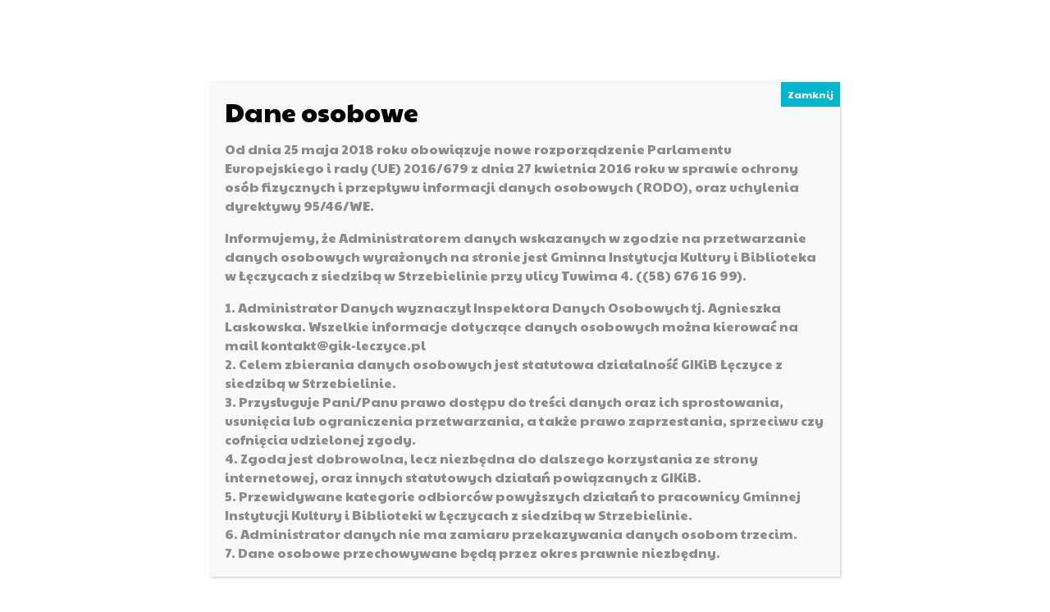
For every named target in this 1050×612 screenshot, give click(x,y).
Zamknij (810, 94)
